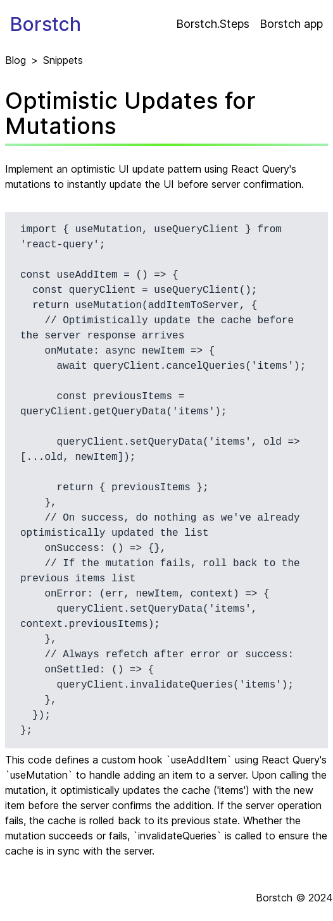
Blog (15, 60)
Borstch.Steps (212, 23)
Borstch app (291, 23)
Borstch (45, 24)
